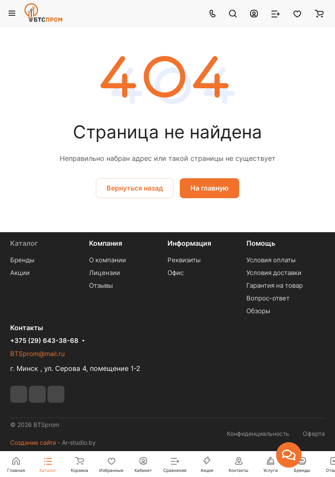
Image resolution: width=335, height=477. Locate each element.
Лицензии (104, 273)
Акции (20, 273)
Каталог (24, 243)
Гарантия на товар (274, 285)
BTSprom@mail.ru (37, 354)
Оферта (314, 433)
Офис (176, 273)
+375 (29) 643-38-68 (44, 341)
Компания (105, 243)
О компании (107, 260)
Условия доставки (274, 273)
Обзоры (258, 311)
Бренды (22, 260)
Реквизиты (184, 260)
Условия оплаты (271, 260)
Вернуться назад (134, 188)
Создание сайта (33, 442)
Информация (189, 243)
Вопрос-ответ (268, 298)
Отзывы (101, 285)
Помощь (260, 243)
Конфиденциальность (258, 433)
